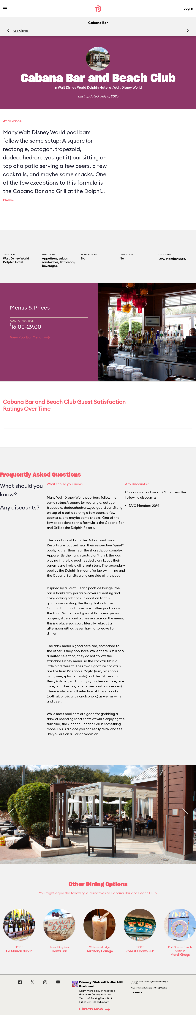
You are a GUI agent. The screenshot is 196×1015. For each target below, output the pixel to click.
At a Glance (21, 30)
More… (8, 200)
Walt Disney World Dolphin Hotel (83, 87)
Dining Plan (127, 254)
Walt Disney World (127, 87)
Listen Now (95, 1009)
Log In (188, 8)
